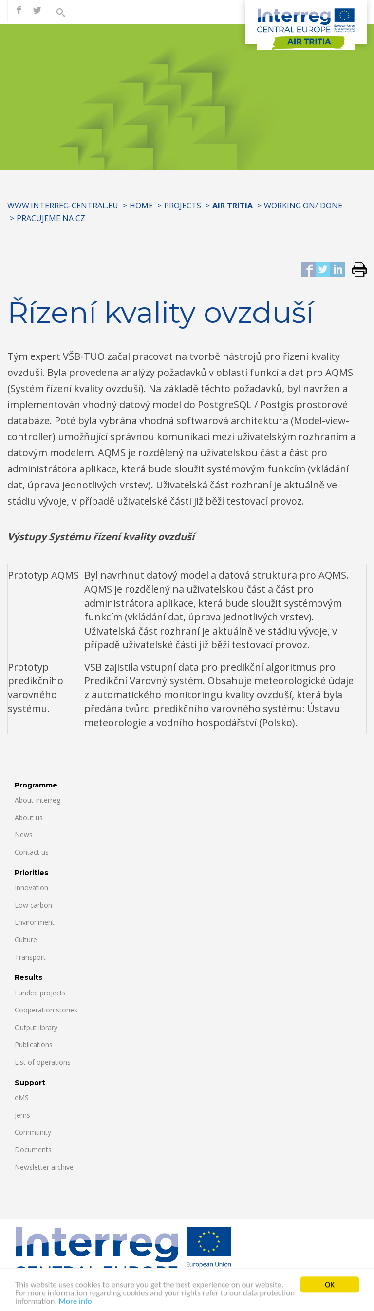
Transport (30, 957)
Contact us (32, 852)
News (24, 834)
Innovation (31, 887)
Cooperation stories (46, 1009)
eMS (22, 1097)
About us (29, 817)
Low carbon (33, 905)
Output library (36, 1027)
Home (141, 205)
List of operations (43, 1062)
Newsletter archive (44, 1167)
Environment (35, 922)
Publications (34, 1044)
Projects (182, 205)
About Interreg (37, 800)
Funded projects (40, 992)
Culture (26, 939)
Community (33, 1132)
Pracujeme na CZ (51, 218)
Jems (22, 1115)
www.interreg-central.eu (62, 205)
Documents (33, 1149)
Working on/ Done (303, 205)
